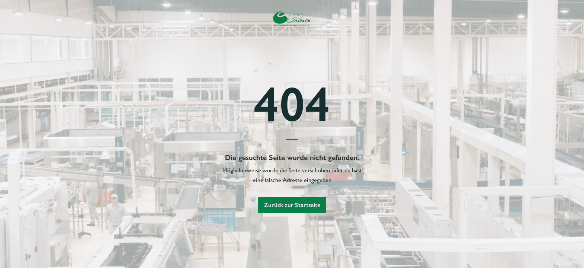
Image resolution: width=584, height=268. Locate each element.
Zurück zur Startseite (292, 204)
